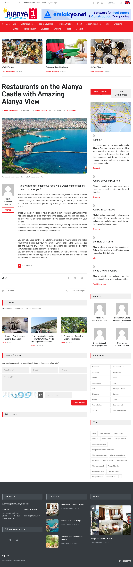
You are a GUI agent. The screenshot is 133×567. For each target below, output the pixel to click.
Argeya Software (19, 560)
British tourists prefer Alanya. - (40, 3)
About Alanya (106, 439)
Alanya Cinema (114, 471)
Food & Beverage (46, 24)
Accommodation (94, 24)
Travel (115, 399)
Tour (108, 24)
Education (46, 29)
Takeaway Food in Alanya (57, 67)
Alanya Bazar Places (104, 209)
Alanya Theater (97, 477)
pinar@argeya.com (99, 320)
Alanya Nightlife (113, 466)
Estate (16, 29)
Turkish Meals (111, 477)
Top (4, 555)
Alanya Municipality (99, 444)
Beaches (95, 439)
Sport (80, 24)
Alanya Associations (99, 455)
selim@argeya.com (100, 346)
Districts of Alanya (103, 241)
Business (116, 394)
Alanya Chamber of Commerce (103, 450)
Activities (95, 460)
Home (5, 24)
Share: (5, 278)
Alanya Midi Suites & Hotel (72, 504)
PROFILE (8, 210)
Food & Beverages (8, 71)
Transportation (30, 29)
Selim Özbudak (41, 110)
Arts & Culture (97, 405)
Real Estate (117, 372)
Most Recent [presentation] (7, 308)
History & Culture (66, 24)
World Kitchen (8, 67)
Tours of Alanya (107, 460)
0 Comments (71, 110)
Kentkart (97, 139)
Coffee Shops (97, 67)
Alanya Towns (118, 433)
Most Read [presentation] (19, 308)
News (4, 343)
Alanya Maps (96, 383)
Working (58, 29)
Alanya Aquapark (98, 466)
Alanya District (120, 439)
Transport (96, 168)
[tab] (7, 309)
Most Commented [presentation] (33, 308)
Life (15, 24)
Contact (79, 29)
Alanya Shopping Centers (106, 180)
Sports (94, 410)
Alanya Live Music (98, 471)
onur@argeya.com (122, 346)
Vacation (11, 291)
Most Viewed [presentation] (100, 91)
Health (69, 29)
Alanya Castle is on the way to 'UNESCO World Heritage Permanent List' (42, 339)
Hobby (94, 378)
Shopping (119, 24)
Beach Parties (122, 460)
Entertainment (28, 24)
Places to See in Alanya (71, 520)
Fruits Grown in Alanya (105, 270)
